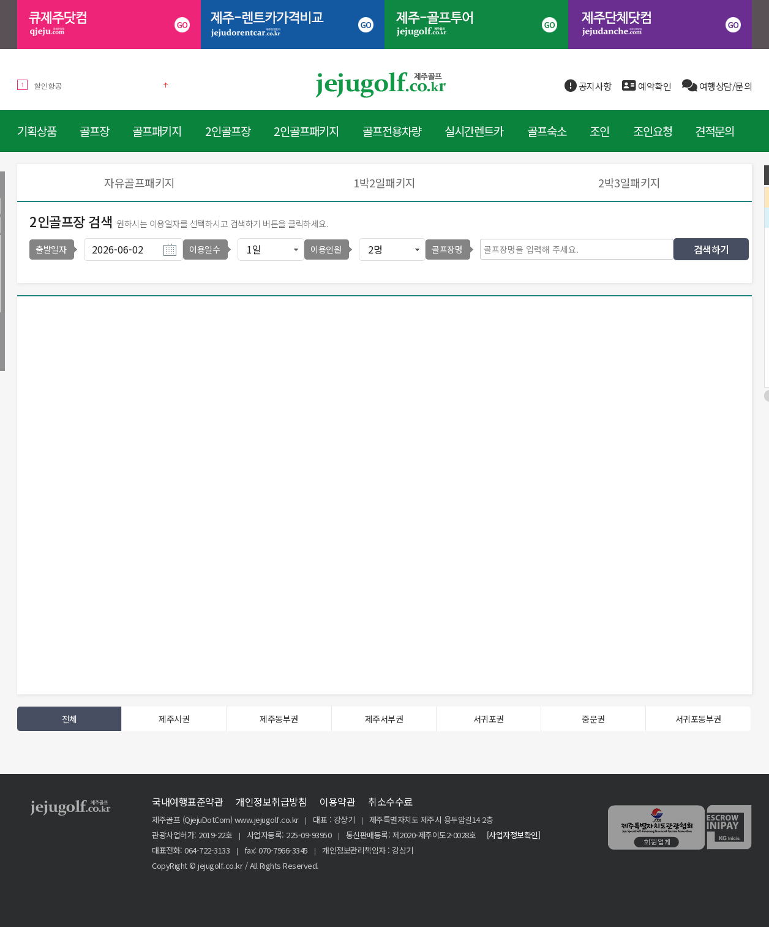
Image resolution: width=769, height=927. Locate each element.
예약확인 (646, 86)
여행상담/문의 (717, 86)
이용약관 (337, 801)
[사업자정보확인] (514, 835)
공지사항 (588, 86)
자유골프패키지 (139, 182)
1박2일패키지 (384, 182)
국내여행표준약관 (187, 801)
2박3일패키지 (629, 182)
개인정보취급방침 (271, 801)
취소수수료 (390, 801)
